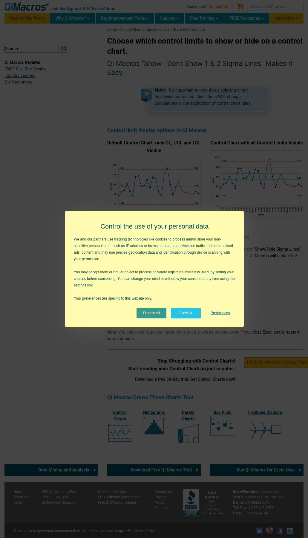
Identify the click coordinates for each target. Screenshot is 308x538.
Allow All (186, 313)
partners (99, 239)
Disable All (151, 313)
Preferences (220, 313)
